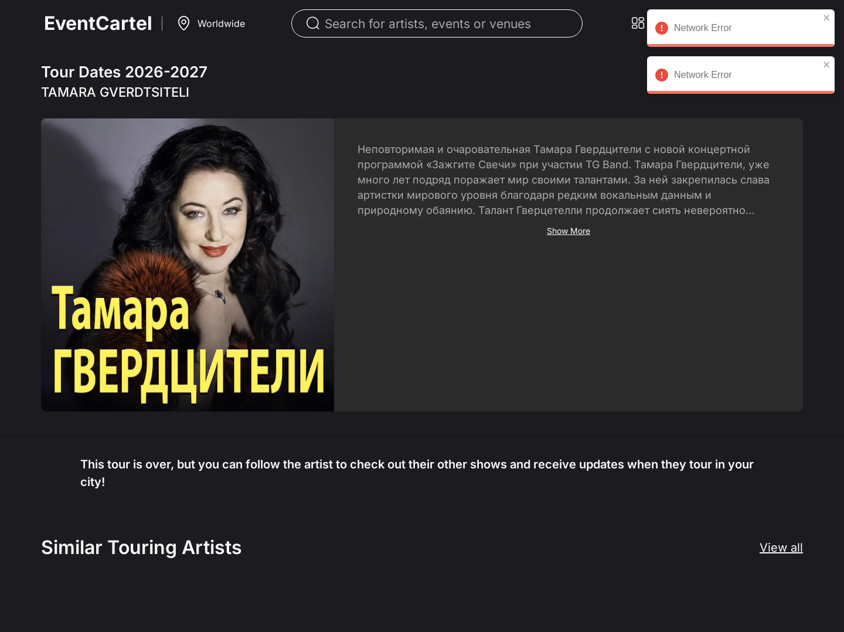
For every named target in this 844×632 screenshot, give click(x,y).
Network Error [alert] (739, 30)
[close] (826, 17)
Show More (568, 231)
